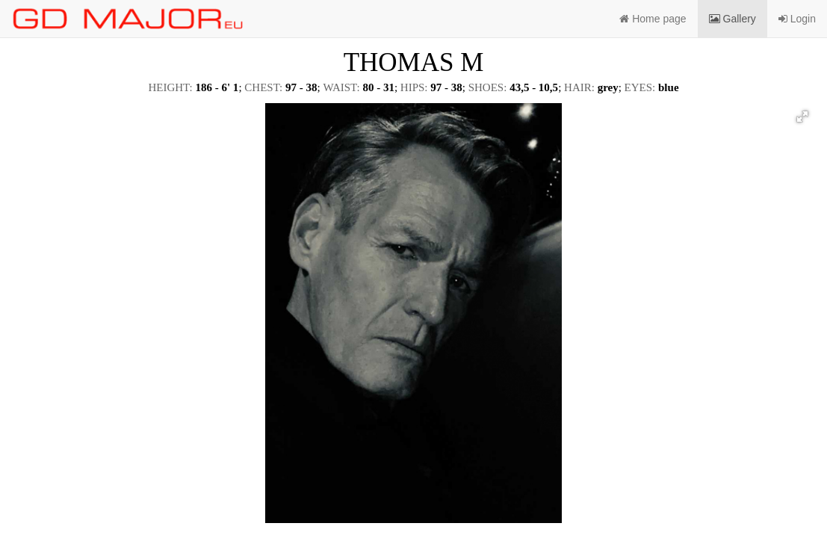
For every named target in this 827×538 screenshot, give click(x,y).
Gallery (732, 19)
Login (797, 19)
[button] (802, 117)
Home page (652, 19)
